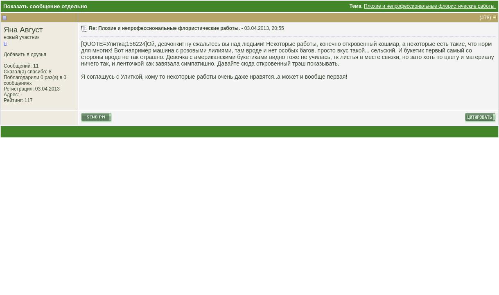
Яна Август (23, 29)
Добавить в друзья (25, 54)
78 (486, 17)
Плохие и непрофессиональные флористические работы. (430, 6)
